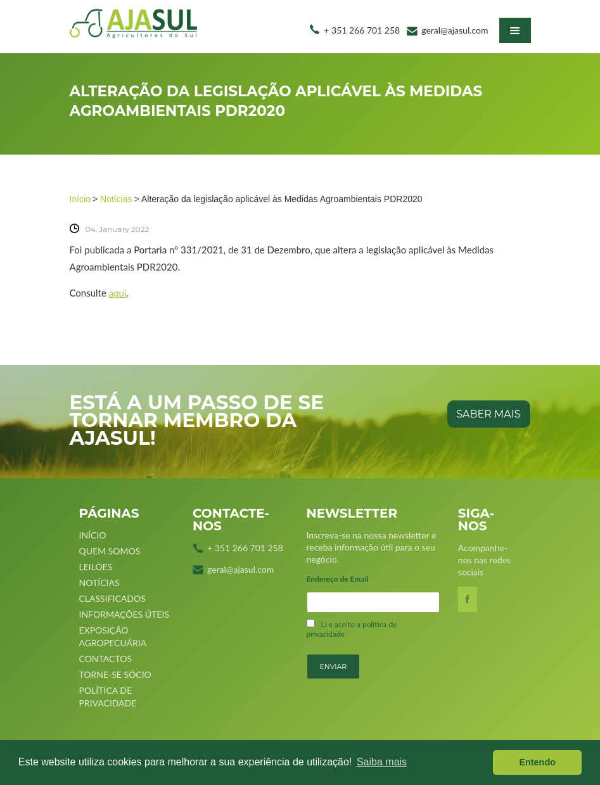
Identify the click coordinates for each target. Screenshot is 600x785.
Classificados (112, 598)
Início (80, 199)
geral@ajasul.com (454, 30)
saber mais (488, 414)
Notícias (116, 199)
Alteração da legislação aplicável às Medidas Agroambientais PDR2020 (282, 199)
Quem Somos (110, 551)
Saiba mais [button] (382, 761)
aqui (118, 292)
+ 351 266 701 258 (362, 30)
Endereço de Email (338, 579)
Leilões (96, 566)
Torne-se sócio (115, 674)
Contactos (105, 658)
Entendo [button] (537, 762)
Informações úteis (124, 614)
